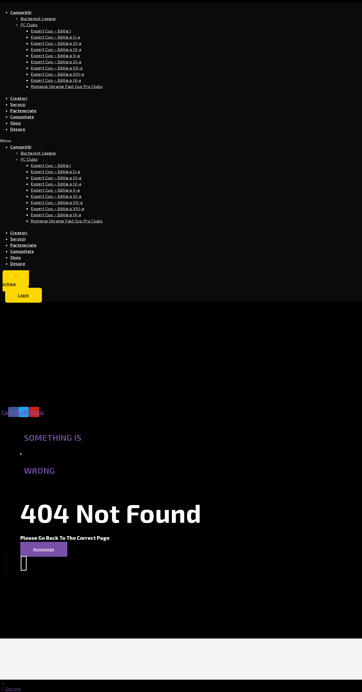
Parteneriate (23, 110)
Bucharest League (38, 18)
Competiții (20, 12)
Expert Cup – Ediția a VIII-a (57, 73)
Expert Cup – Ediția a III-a (56, 43)
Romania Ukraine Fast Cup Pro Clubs (67, 86)
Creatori (18, 98)
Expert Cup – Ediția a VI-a (56, 61)
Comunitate (22, 116)
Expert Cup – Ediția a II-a (55, 36)
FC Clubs (29, 24)
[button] (118, 141)
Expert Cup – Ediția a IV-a (56, 49)
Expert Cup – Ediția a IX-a (56, 80)
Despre (17, 129)
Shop (15, 122)
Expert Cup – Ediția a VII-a (57, 67)
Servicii (17, 104)
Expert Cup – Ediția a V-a (55, 55)
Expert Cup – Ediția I (51, 30)
